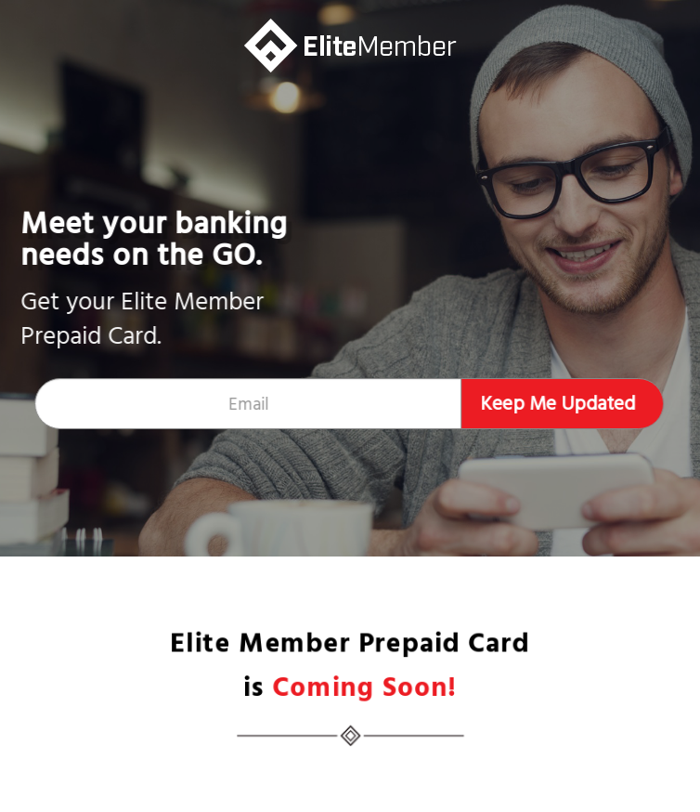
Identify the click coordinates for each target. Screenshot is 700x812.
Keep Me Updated (556, 403)
